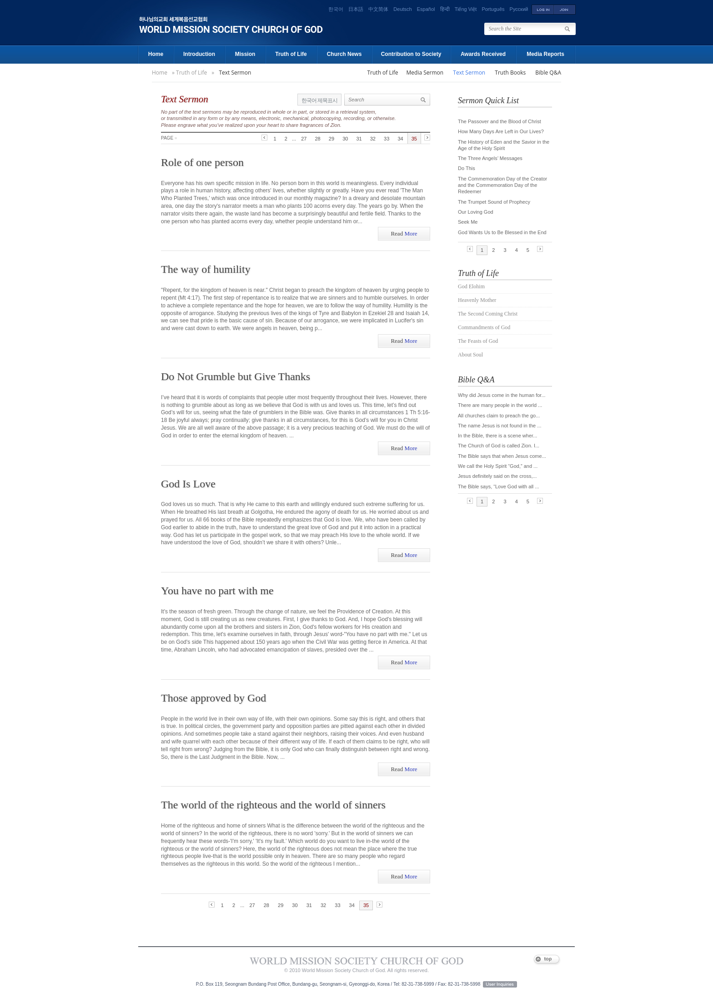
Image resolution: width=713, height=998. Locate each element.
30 (345, 138)
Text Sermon (235, 72)
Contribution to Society (411, 54)
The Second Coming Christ (487, 314)
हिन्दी (445, 9)
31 (359, 138)
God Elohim (471, 286)
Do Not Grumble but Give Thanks (235, 376)
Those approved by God (213, 698)
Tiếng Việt (466, 9)
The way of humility (206, 269)
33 (386, 138)
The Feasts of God (478, 341)
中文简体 (378, 9)
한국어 (335, 9)
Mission (245, 54)
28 (318, 138)
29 (331, 138)
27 (303, 138)
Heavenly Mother (477, 300)
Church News (344, 54)
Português (493, 9)
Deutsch (402, 9)
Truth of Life (290, 54)
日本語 (355, 9)
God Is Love (188, 484)
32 (373, 138)
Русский (519, 9)
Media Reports (545, 54)
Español (426, 9)
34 (400, 138)
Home (155, 54)
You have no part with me (217, 591)
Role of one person (202, 162)
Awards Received (483, 54)
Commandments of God (484, 327)
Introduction (199, 54)
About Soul (470, 354)
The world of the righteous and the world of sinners (273, 805)
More (404, 233)
